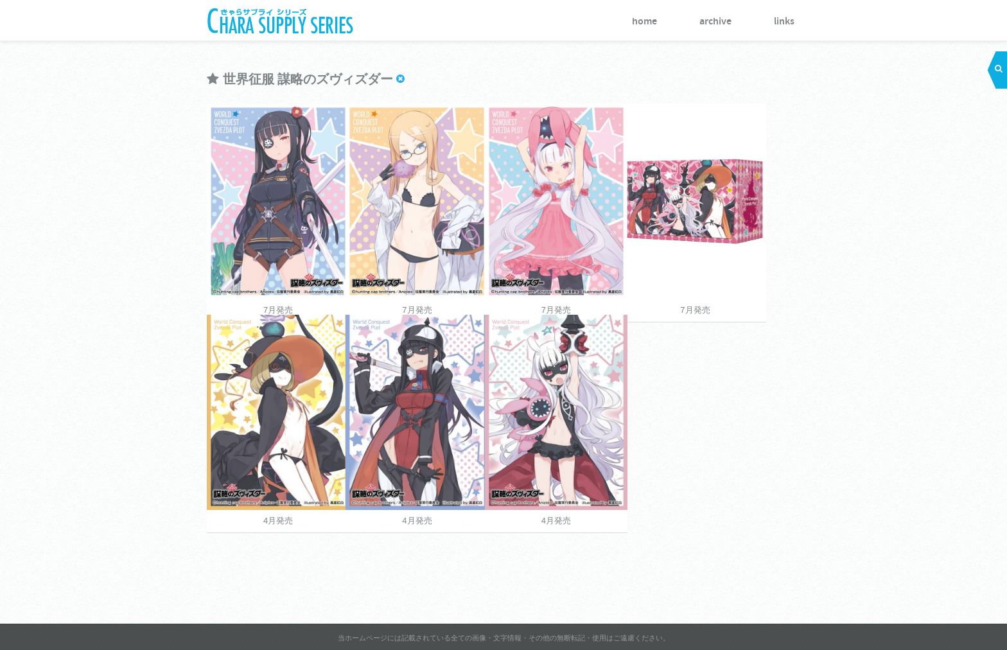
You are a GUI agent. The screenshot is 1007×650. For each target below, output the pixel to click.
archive (715, 21)
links (784, 21)
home (644, 21)
